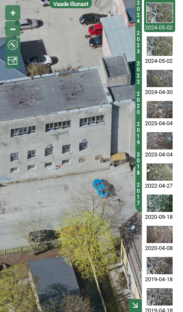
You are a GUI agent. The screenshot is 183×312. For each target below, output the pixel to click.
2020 (138, 103)
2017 (138, 194)
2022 (138, 73)
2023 (138, 42)
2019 (138, 133)
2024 (138, 12)
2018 (138, 164)
